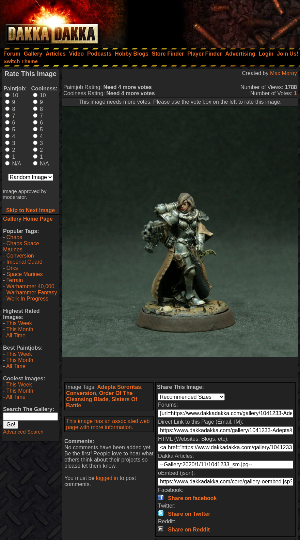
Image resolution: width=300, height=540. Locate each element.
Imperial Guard (24, 262)
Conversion (20, 256)
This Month (19, 329)
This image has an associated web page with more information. (107, 424)
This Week (19, 323)
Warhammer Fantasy (31, 292)
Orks (12, 268)
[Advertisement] (208, 22)
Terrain (14, 280)
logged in (107, 478)
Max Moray (283, 73)
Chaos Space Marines (21, 246)
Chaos (14, 237)
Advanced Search (23, 432)
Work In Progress (27, 299)
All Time (16, 335)
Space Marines (24, 274)
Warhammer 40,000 (30, 286)
